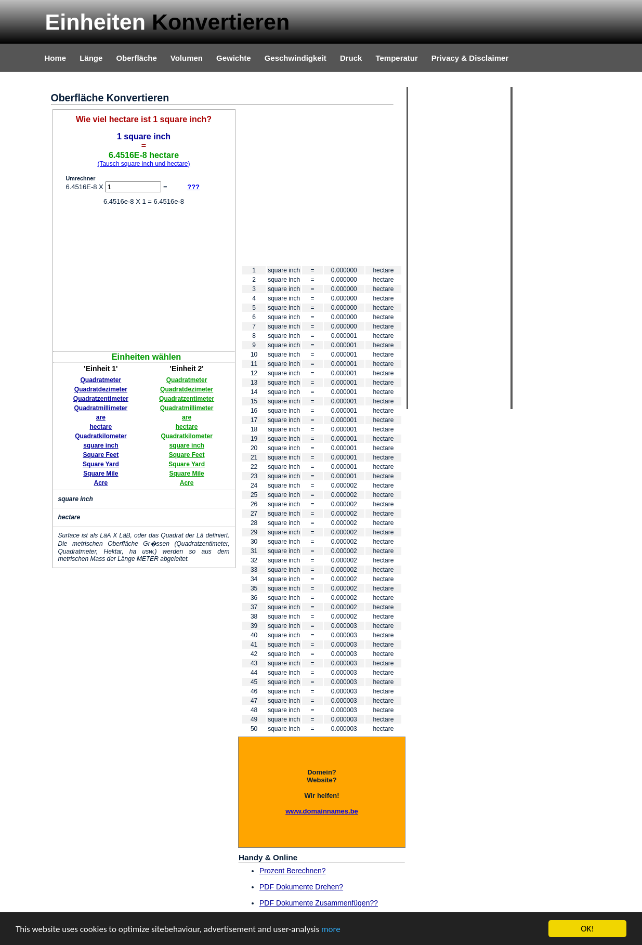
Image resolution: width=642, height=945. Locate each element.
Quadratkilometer (100, 436)
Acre (101, 483)
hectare (101, 426)
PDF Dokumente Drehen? (301, 887)
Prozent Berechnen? (292, 871)
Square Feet (101, 454)
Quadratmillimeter (101, 408)
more (330, 929)
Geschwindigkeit (295, 58)
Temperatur (396, 58)
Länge (91, 58)
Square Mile (100, 473)
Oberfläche (136, 58)
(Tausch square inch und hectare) (143, 163)
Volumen (187, 58)
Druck (351, 58)
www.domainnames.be (321, 811)
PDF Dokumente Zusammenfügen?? (318, 903)
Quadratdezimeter (100, 389)
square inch (100, 445)
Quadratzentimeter (100, 398)
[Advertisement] (144, 278)
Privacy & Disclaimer (469, 58)
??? (193, 187)
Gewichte (233, 58)
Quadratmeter (101, 380)
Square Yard (101, 464)
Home (56, 58)
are (101, 417)
